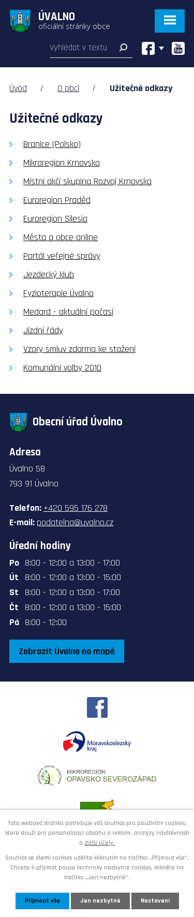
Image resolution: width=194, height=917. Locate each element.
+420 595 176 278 (75, 508)
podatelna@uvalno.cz (75, 522)
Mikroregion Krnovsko (61, 163)
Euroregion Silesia (55, 219)
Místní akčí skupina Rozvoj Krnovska (87, 181)
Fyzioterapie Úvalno (58, 293)
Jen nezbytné (100, 901)
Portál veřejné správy (61, 256)
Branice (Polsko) (52, 144)
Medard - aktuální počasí (68, 312)
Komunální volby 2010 (62, 368)
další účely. (99, 843)
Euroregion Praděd (57, 200)
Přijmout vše (42, 901)
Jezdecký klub (48, 274)
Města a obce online (60, 237)
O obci (68, 88)
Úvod (18, 88)
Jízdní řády (43, 330)
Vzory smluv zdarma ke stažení (79, 349)
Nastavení (155, 901)
